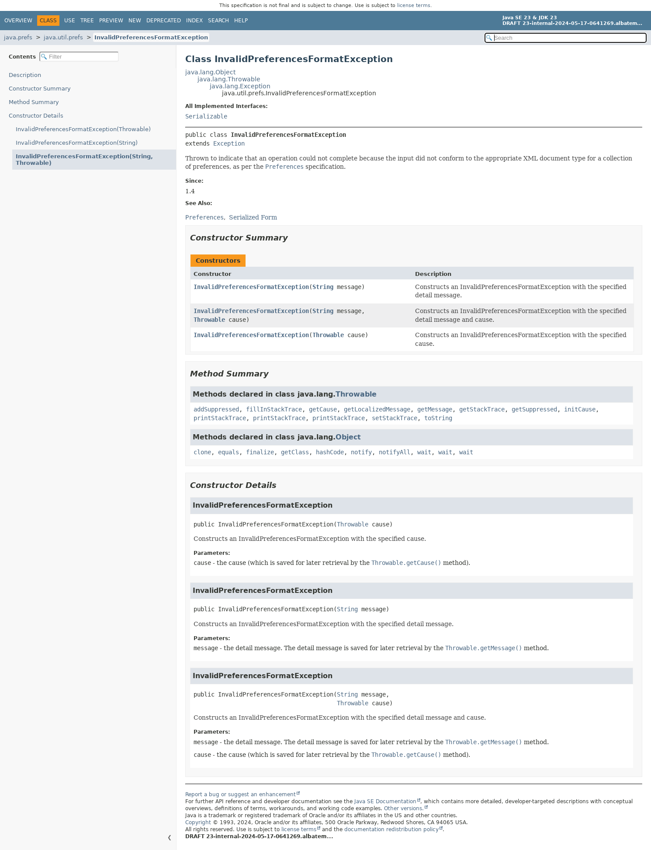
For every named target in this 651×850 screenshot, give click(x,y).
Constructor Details (36, 115)
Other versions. (404, 808)
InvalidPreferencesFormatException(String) (77, 142)
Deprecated (163, 20)
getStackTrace (482, 409)
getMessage (434, 409)
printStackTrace (220, 418)
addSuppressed (216, 409)
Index (194, 20)
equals (228, 452)
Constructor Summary (40, 88)
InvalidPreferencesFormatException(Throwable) (83, 129)
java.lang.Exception (240, 86)
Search (218, 20)
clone (202, 452)
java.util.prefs (63, 37)
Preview (111, 20)
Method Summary (34, 102)
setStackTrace (394, 418)
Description (25, 75)
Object (348, 437)
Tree (87, 20)
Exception (229, 143)
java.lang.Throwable (228, 79)
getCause (323, 409)
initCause (580, 409)
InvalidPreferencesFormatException (151, 37)
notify (361, 452)
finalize (260, 452)
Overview (18, 20)
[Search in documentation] (566, 38)
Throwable (209, 319)
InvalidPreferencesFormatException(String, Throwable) (84, 159)
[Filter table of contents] (79, 57)
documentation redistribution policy (391, 829)
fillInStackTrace (274, 409)
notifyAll (394, 452)
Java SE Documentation (385, 801)
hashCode (330, 452)
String (322, 286)
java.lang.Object (210, 72)
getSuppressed (534, 409)
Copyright (198, 822)
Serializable (206, 116)
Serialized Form (253, 217)
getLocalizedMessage (377, 409)
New (134, 20)
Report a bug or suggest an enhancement (240, 794)
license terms (413, 5)
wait (424, 452)
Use (69, 20)
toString (438, 418)
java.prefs (18, 37)
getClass (295, 452)
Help (241, 20)
